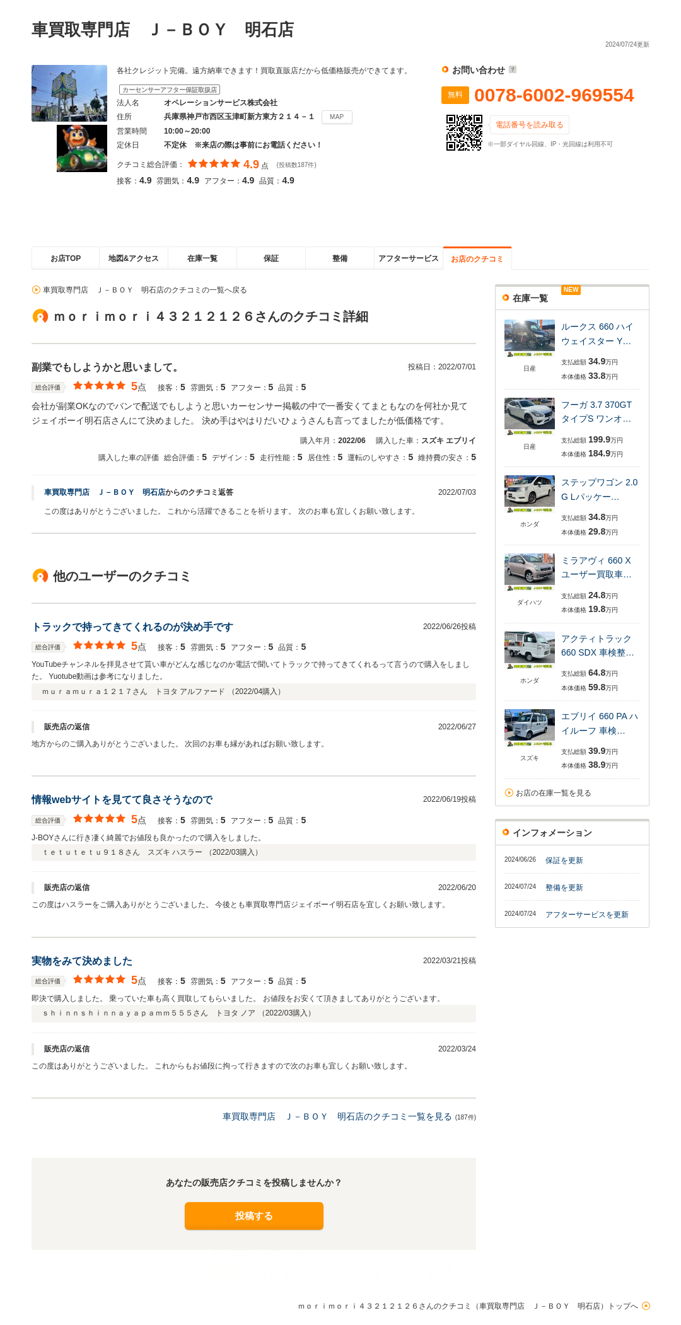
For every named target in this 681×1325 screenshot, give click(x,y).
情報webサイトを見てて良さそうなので (122, 799)
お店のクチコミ (477, 259)
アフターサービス (408, 258)
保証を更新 (564, 860)
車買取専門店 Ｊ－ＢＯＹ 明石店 (104, 492)
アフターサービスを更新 (587, 914)
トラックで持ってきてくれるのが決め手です (132, 627)
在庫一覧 (202, 258)
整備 (339, 258)
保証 (271, 258)
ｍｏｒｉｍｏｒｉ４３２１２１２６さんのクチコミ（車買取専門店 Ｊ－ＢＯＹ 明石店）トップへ (468, 1306)
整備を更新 (564, 887)
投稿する (254, 1215)
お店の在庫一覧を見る (553, 793)
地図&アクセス (134, 258)
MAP (337, 116)
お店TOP (65, 258)
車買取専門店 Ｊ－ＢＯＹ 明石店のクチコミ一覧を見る (337, 1116)
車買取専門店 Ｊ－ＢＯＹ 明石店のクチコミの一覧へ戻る (145, 290)
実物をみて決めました (82, 961)
